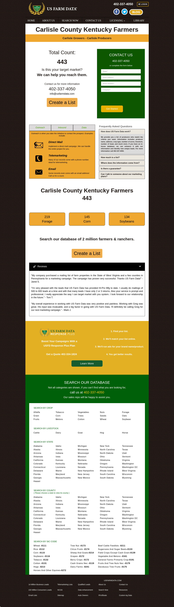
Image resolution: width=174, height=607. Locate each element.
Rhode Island (106, 471)
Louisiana (61, 467)
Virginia (126, 460)
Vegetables (83, 412)
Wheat (103, 419)
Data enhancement (86, 590)
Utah (124, 453)
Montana (82, 460)
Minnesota (83, 450)
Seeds (103, 416)
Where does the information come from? (120, 163)
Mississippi (83, 453)
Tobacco (60, 412)
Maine (59, 471)
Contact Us (124, 584)
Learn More (87, 363)
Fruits (36, 419)
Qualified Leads (85, 584)
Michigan (82, 446)
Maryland (60, 474)
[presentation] (120, 99)
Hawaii (37, 481)
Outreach (40, 127)
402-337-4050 (123, 4)
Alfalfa (37, 412)
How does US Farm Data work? (116, 131)
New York (105, 446)
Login (142, 4)
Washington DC (130, 467)
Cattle (37, 433)
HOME (31, 20)
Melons (59, 419)
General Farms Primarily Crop (116, 560)
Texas (125, 450)
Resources (124, 590)
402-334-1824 (69, 354)
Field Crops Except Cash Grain (116, 553)
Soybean (126, 419)
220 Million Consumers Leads (41, 590)
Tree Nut (78, 546)
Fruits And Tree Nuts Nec (114, 563)
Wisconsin (127, 474)
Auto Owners (84, 595)
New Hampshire (86, 471)
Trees (81, 416)
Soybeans (42, 556)
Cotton (81, 419)
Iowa (58, 457)
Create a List (62, 102)
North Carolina (107, 450)
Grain (36, 416)
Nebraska (82, 464)
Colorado (38, 464)
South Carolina (107, 474)
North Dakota (106, 453)
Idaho (58, 446)
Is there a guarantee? (111, 169)
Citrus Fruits (79, 549)
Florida (37, 474)
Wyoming (126, 478)
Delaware (38, 471)
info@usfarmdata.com (62, 93)
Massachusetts (63, 478)
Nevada (82, 467)
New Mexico (84, 478)
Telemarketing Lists (65, 584)
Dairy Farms (79, 567)
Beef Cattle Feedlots (111, 546)
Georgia (38, 478)
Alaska (37, 450)
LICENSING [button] (117, 20)
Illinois (59, 450)
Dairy (58, 433)
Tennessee (127, 446)
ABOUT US (48, 20)
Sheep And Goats (82, 553)
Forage (125, 412)
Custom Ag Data (126, 595)
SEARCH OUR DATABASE (87, 382)
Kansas (59, 460)
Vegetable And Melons (112, 556)
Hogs (39, 567)
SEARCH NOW (70, 20)
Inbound (62, 127)
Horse (125, 433)
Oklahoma (105, 460)
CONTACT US (93, 20)
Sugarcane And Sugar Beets (115, 549)
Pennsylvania (106, 467)
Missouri (82, 457)
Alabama (38, 446)
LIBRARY (138, 20)
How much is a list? (110, 157)
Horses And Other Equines (50, 570)
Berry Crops (79, 560)
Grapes (77, 556)
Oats (124, 416)
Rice (39, 549)
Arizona (37, 453)
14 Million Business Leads (39, 584)
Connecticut (40, 467)
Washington (128, 464)
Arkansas (38, 457)
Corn (58, 416)
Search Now (104, 590)
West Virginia (129, 471)
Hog (102, 433)
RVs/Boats (103, 595)
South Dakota (107, 478)
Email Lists (33, 595)
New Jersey (84, 474)
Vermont (126, 457)
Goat (80, 433)
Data (84, 127)
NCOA (60, 590)
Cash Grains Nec (82, 563)
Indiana (59, 453)
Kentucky (60, 464)
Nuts (102, 412)
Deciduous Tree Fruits (112, 567)
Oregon (103, 464)
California (38, 460)
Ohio (102, 457)
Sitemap (61, 595)
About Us (103, 584)
